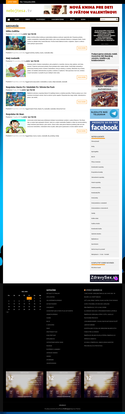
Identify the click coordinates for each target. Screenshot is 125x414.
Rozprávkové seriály (97, 172)
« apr (7, 312)
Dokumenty (94, 198)
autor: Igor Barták (29, 34)
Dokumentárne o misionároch (99, 208)
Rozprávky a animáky (18, 53)
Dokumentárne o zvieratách (99, 203)
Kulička (37, 53)
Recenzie (49, 346)
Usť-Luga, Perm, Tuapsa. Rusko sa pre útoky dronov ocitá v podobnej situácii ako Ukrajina (101, 302)
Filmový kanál (95, 141)
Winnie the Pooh (60, 109)
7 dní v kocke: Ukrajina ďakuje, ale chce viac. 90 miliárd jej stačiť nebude (99, 295)
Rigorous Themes (75, 409)
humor (35, 136)
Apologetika (94, 151)
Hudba (48, 318)
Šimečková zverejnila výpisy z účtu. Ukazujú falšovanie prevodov (98, 316)
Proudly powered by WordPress (53, 409)
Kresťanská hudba (96, 228)
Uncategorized (51, 363)
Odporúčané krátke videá (54, 342)
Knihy (28, 19)
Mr (48, 136)
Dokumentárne (58, 19)
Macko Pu (41, 109)
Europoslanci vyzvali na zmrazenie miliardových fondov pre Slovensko (100, 330)
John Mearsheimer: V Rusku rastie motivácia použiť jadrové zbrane (101, 323)
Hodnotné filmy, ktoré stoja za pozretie (59, 311)
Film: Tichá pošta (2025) (27, 2)
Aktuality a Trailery (53, 293)
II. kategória (50, 325)
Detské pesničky (96, 187)
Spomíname (94, 244)
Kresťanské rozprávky (97, 167)
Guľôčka (32, 53)
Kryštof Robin (33, 109)
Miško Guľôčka (12, 31)
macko (42, 53)
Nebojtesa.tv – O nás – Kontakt (100, 254)
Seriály (93, 213)
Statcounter (3, 413)
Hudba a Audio (95, 223)
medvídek (53, 109)
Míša (51, 53)
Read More (82, 48)
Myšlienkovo (94, 239)
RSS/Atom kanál (96, 267)
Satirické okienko (96, 234)
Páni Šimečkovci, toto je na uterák (95, 307)
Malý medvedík (12, 58)
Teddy (57, 136)
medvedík (47, 53)
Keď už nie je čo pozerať (98, 249)
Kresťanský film (95, 192)
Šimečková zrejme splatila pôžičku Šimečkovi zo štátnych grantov (100, 337)
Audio (83, 19)
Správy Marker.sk (94, 289)
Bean (31, 136)
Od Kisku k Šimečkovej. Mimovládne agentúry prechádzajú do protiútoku (99, 344)
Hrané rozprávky (96, 182)
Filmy (17, 19)
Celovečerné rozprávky (97, 177)
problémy (52, 136)
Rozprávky (40, 19)
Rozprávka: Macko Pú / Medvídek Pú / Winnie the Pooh (30, 87)
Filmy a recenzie (95, 162)
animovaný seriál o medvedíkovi (39, 82)
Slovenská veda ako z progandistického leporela (100, 311)
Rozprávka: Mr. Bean (15, 114)
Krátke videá (94, 218)
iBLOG (72, 19)
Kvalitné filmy (51, 335)
